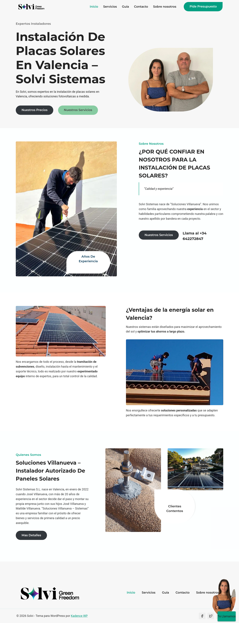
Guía (125, 6)
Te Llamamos (227, 616)
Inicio (94, 6)
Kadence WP (79, 616)
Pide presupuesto (203, 6)
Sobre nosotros (164, 6)
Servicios (110, 6)
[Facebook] (202, 616)
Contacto (141, 6)
